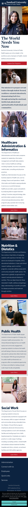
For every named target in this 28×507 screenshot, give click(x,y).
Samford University (14, 485)
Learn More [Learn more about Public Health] (14, 372)
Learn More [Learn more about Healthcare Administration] (14, 210)
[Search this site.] (5, 3)
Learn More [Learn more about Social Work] (14, 454)
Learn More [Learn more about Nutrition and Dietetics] (14, 296)
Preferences (14, 504)
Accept (14, 502)
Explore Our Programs (14, 63)
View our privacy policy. (17, 497)
